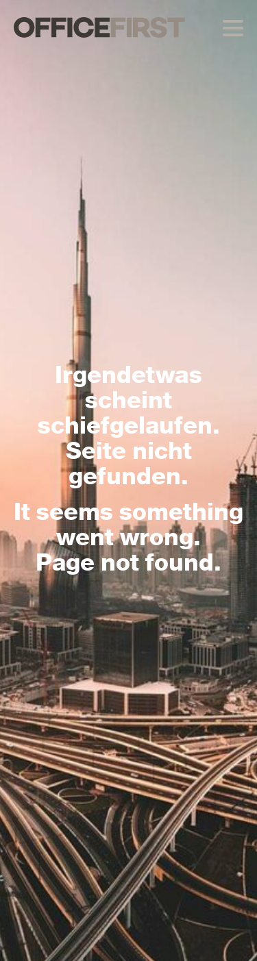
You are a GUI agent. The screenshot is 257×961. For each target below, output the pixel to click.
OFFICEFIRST (99, 27)
